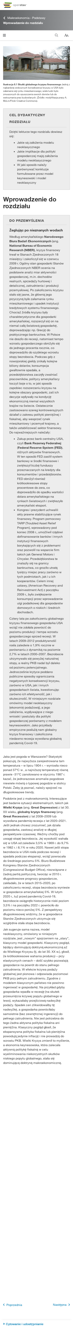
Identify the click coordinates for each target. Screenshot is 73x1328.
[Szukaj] (56, 35)
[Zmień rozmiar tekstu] (66, 35)
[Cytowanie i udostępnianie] (36, 1324)
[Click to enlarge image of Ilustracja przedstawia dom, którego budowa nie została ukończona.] (36, 63)
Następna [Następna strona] (62, 1304)
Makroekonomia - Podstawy (24, 17)
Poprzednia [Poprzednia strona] (12, 1304)
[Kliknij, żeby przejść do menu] (4, 35)
